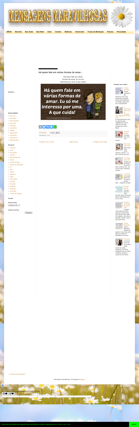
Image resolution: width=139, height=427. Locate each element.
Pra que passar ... (127, 187)
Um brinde (127, 174)
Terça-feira (13, 135)
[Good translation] (5, 393)
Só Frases (13, 191)
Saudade (13, 189)
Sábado (12, 130)
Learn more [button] (66, 424)
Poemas (110, 32)
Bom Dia (18, 32)
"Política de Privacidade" (17, 374)
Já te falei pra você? (127, 159)
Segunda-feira (14, 140)
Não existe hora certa (127, 144)
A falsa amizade (126, 88)
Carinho (58, 32)
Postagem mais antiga (100, 142)
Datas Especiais (15, 157)
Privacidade (121, 32)
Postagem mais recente (46, 142)
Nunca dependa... (127, 224)
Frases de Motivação (96, 32)
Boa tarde (13, 123)
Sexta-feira (13, 128)
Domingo (13, 125)
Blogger (82, 379)
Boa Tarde (29, 32)
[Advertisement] (69, 51)
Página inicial (73, 142)
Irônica (12, 172)
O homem (127, 239)
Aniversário (79, 32)
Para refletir (13, 179)
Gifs (11, 169)
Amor (49, 32)
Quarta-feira (14, 133)
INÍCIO (9, 32)
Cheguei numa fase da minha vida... (127, 204)
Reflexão (13, 186)
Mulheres (68, 32)
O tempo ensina (126, 132)
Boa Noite (40, 32)
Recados (13, 184)
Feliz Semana (14, 121)
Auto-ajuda (13, 152)
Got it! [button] (134, 424)
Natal (11, 177)
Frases (12, 160)
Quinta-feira (13, 137)
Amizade (12, 148)
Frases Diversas (15, 162)
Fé (11, 167)
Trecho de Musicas (16, 193)
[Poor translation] (11, 393)
